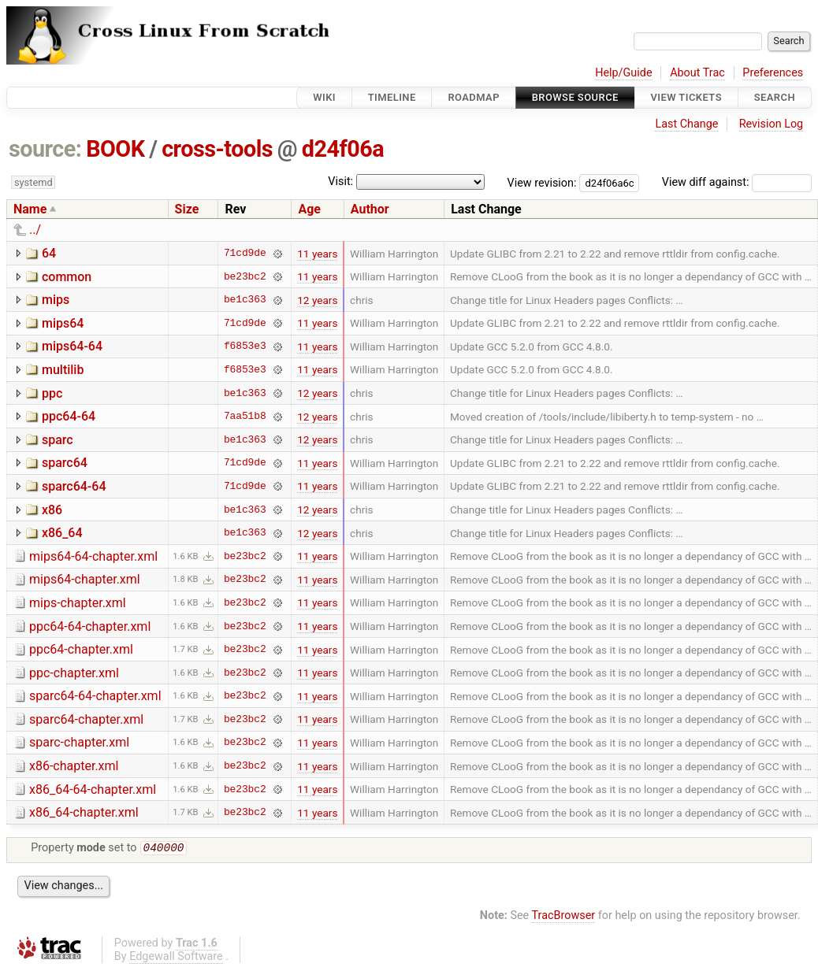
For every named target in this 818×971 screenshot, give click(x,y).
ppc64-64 (68, 416)
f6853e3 (245, 346)
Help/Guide (623, 73)
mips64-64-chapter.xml (93, 556)
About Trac (697, 73)
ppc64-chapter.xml (81, 649)
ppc (52, 393)
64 (49, 253)
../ (35, 229)
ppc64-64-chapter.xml (90, 626)
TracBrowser (564, 917)
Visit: (340, 181)
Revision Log (771, 124)
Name (29, 209)
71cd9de (245, 253)
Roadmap (474, 97)
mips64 (63, 323)
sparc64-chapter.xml (86, 719)
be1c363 (245, 300)
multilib (63, 369)
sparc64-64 (74, 486)
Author (370, 209)
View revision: (542, 182)
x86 (52, 509)
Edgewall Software (176, 958)
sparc (57, 439)
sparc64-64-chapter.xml (95, 695)
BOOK (115, 148)
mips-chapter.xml (77, 602)
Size (187, 209)
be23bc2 (245, 276)
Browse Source (575, 97)
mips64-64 (72, 346)
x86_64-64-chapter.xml (92, 789)
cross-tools (217, 148)
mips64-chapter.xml (84, 579)
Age (309, 209)
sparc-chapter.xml (79, 742)
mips (55, 299)
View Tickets (686, 97)
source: (45, 148)
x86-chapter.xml (73, 765)
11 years (317, 253)
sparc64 (64, 462)
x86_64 (62, 532)
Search (774, 97)
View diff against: (737, 182)
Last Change (686, 124)
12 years (317, 300)
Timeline (392, 97)
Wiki (324, 97)
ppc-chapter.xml (74, 672)
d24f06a (343, 148)
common (66, 276)
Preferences (772, 73)
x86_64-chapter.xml (84, 812)
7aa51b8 (245, 417)
